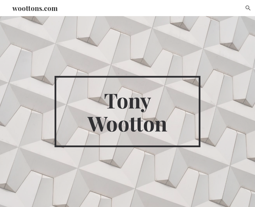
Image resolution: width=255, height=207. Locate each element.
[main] (127, 111)
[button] (248, 8)
